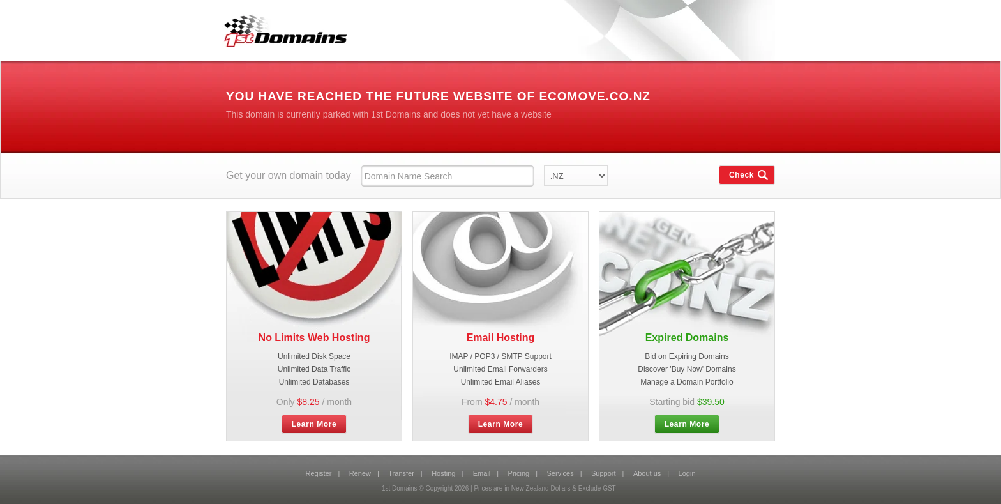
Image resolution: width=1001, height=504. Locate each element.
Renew (360, 473)
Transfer (401, 473)
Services (560, 473)
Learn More (314, 424)
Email (482, 473)
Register (318, 473)
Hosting (443, 473)
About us (647, 473)
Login (687, 473)
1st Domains (280, 28)
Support (603, 473)
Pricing (519, 473)
